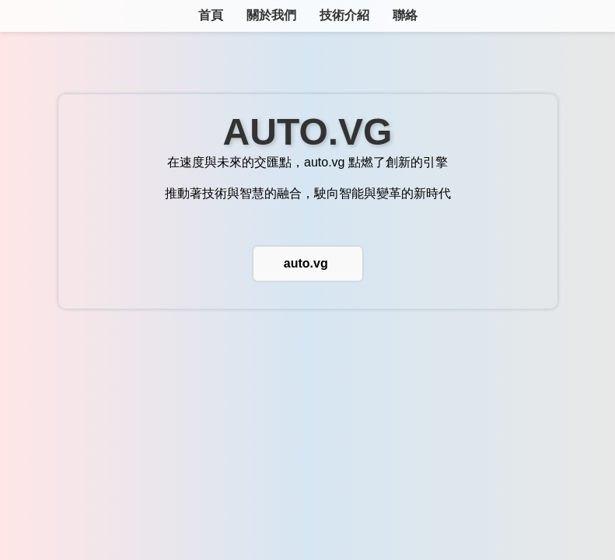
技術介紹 (344, 15)
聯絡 (405, 15)
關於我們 (271, 15)
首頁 (210, 15)
